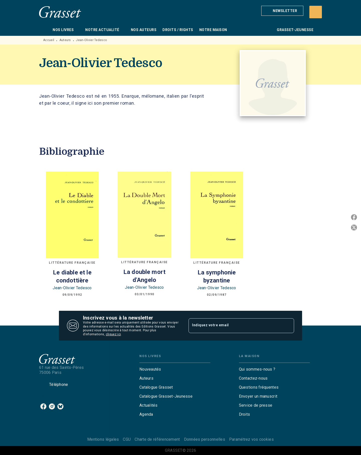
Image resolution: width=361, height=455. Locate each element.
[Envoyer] (288, 326)
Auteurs (65, 40)
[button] (282, 11)
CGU (127, 439)
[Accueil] (60, 12)
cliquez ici (113, 334)
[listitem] (43, 406)
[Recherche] (315, 12)
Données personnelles (204, 439)
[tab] (44, 30)
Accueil (48, 40)
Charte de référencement (157, 439)
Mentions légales (103, 439)
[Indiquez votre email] (235, 325)
